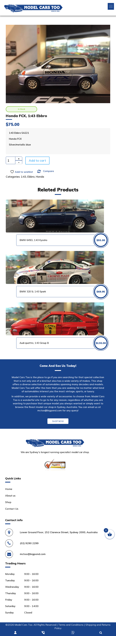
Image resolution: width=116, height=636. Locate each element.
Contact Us (11, 508)
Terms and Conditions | (71, 624)
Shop (8, 502)
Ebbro (31, 176)
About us (10, 495)
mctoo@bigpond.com (49, 410)
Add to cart (37, 160)
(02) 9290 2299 (29, 543)
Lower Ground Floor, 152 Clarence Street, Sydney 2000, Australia (59, 532)
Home (8, 489)
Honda (40, 176)
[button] (111, 6)
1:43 (23, 176)
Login (15, 632)
